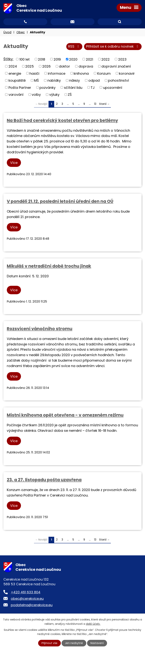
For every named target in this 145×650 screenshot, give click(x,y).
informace (56, 73)
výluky (54, 94)
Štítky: (8, 59)
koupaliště (17, 80)
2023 (122, 59)
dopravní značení (116, 66)
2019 (57, 59)
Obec (20, 32)
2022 (105, 59)
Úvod (7, 32)
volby (36, 94)
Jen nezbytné (74, 643)
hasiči (34, 73)
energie (14, 73)
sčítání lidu (73, 87)
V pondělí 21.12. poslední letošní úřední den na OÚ (60, 201)
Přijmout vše (49, 643)
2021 (89, 59)
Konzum (104, 73)
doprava (86, 66)
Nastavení (97, 643)
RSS (74, 47)
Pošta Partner (19, 87)
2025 (29, 66)
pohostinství (118, 80)
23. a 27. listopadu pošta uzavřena (44, 480)
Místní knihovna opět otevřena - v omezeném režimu (65, 415)
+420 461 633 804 (25, 592)
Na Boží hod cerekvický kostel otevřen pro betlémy (62, 121)
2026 (46, 66)
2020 (73, 59)
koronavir (127, 73)
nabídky (54, 80)
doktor (64, 66)
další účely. (93, 624)
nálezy (74, 80)
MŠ (36, 80)
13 (95, 104)
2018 (41, 59)
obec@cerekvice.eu (27, 598)
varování (15, 94)
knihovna (81, 73)
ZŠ (70, 94)
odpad (94, 80)
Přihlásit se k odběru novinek (113, 47)
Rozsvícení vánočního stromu (39, 329)
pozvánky (47, 87)
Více (14, 162)
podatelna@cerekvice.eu (31, 605)
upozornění (112, 87)
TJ (93, 87)
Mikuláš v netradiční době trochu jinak (49, 266)
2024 (12, 66)
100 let (24, 59)
